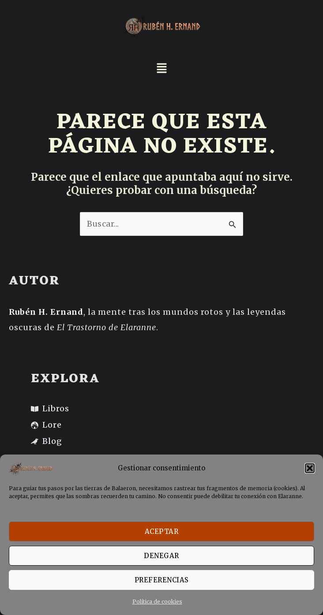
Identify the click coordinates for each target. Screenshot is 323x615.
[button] (309, 468)
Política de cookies (157, 601)
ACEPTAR (162, 531)
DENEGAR (161, 556)
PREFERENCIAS (162, 580)
